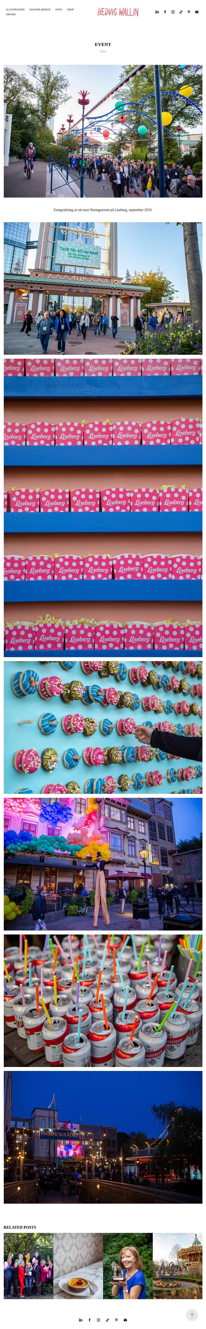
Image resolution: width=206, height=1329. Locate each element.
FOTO (58, 9)
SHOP (70, 9)
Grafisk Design (40, 9)
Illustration (15, 9)
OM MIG (11, 14)
